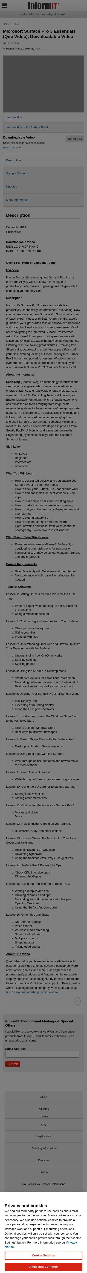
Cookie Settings (43, 1258)
